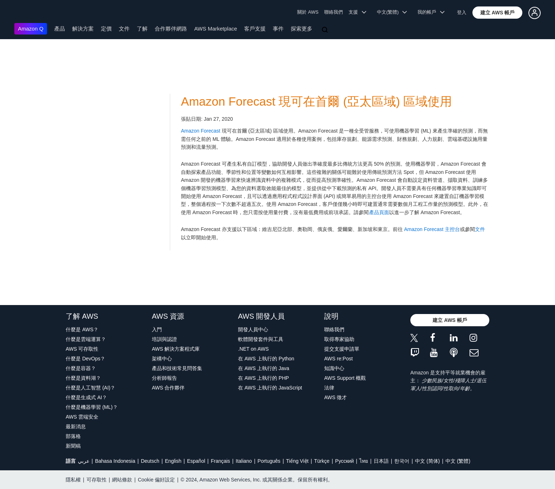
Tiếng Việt (297, 461)
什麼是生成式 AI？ (86, 397)
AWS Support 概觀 (345, 378)
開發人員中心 (253, 329)
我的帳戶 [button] (431, 12)
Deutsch (150, 461)
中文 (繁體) (458, 461)
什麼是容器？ (81, 368)
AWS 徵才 (335, 397)
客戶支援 (255, 29)
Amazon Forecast (200, 131)
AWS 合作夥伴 (168, 388)
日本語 (381, 461)
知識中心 (334, 368)
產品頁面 (379, 212)
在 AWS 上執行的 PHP (263, 378)
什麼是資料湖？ (83, 378)
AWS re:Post (338, 358)
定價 (106, 29)
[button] (497, 12)
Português (268, 461)
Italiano (244, 461)
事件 (278, 29)
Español (196, 461)
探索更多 (301, 29)
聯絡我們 (333, 12)
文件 (124, 29)
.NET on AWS (253, 349)
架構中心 (162, 358)
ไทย (363, 461)
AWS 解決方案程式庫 (176, 349)
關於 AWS (307, 12)
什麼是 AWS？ (82, 329)
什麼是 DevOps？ (85, 358)
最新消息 (76, 426)
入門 (157, 329)
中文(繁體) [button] (392, 12)
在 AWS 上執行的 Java (263, 368)
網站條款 (122, 480)
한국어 (401, 461)
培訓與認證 (164, 339)
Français (220, 461)
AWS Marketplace (215, 29)
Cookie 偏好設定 (156, 480)
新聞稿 (73, 446)
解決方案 (83, 29)
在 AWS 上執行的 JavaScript (270, 388)
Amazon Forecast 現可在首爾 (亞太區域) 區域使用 (316, 101)
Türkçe (322, 461)
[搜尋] (326, 30)
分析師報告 (164, 378)
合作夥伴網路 (171, 29)
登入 (461, 12)
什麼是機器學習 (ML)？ (92, 407)
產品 (59, 29)
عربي (83, 461)
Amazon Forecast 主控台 (432, 229)
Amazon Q (30, 29)
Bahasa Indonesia (115, 461)
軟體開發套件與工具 (260, 339)
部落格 (73, 436)
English (173, 461)
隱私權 (73, 480)
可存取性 (97, 480)
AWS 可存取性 (82, 349)
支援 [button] (357, 12)
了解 (142, 29)
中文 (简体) (427, 461)
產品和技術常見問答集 (177, 368)
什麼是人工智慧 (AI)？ (90, 388)
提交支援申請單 (341, 349)
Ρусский (344, 461)
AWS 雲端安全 (82, 417)
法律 (329, 388)
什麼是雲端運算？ (86, 339)
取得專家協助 (339, 339)
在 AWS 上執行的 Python (266, 358)
